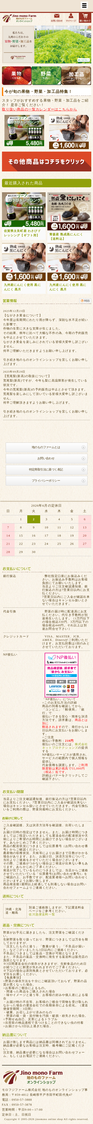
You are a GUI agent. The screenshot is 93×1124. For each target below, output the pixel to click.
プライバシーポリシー (46, 480)
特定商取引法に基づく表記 (46, 469)
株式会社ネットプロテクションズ (65, 745)
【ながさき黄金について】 (22, 315)
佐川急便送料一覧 (42, 914)
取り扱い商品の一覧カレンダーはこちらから (39, 109)
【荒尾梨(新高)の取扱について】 (27, 376)
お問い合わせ (45, 458)
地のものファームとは (46, 447)
